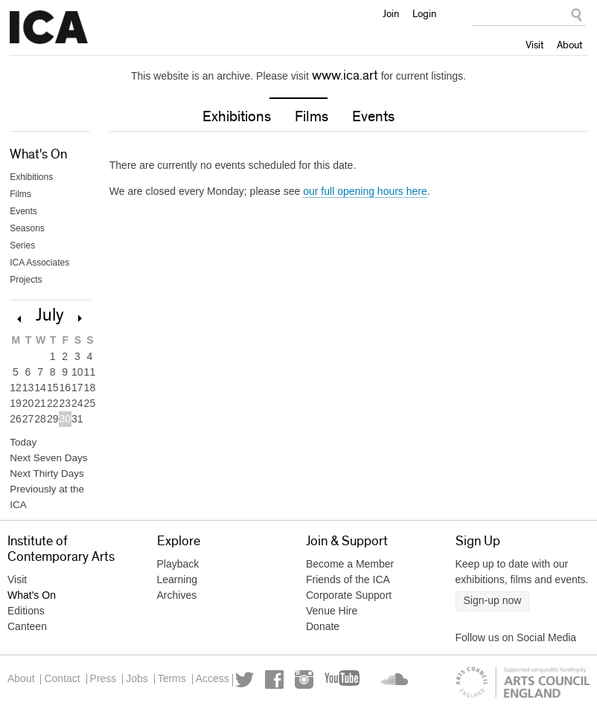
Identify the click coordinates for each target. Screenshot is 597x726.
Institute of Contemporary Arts (49, 27)
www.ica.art (345, 75)
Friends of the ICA (348, 585)
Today (21, 445)
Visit (534, 44)
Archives (177, 600)
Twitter (28, 707)
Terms (208, 684)
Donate (322, 631)
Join (391, 13)
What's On (38, 156)
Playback (178, 569)
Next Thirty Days (42, 477)
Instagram (88, 707)
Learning (177, 585)
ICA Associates (39, 264)
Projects (26, 281)
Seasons (27, 230)
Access (257, 684)
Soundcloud (168, 707)
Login (424, 13)
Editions (26, 616)
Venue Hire (331, 616)
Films (311, 118)
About (569, 44)
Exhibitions (236, 118)
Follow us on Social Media (516, 643)
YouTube (127, 707)
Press (121, 684)
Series (22, 247)
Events (373, 118)
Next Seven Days (44, 461)
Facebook (58, 707)
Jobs (164, 684)
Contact (71, 684)
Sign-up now (493, 605)
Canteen (27, 631)
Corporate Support (349, 600)
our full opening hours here (365, 193)
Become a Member (350, 569)
